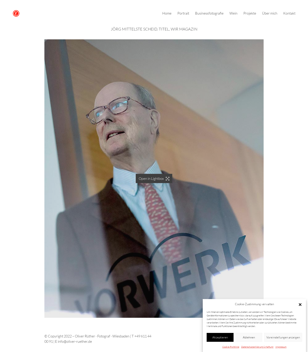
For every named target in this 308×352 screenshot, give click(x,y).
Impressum (281, 347)
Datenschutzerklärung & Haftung (257, 347)
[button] (300, 304)
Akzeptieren (220, 337)
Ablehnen (249, 337)
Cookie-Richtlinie (230, 347)
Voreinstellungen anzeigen (283, 337)
